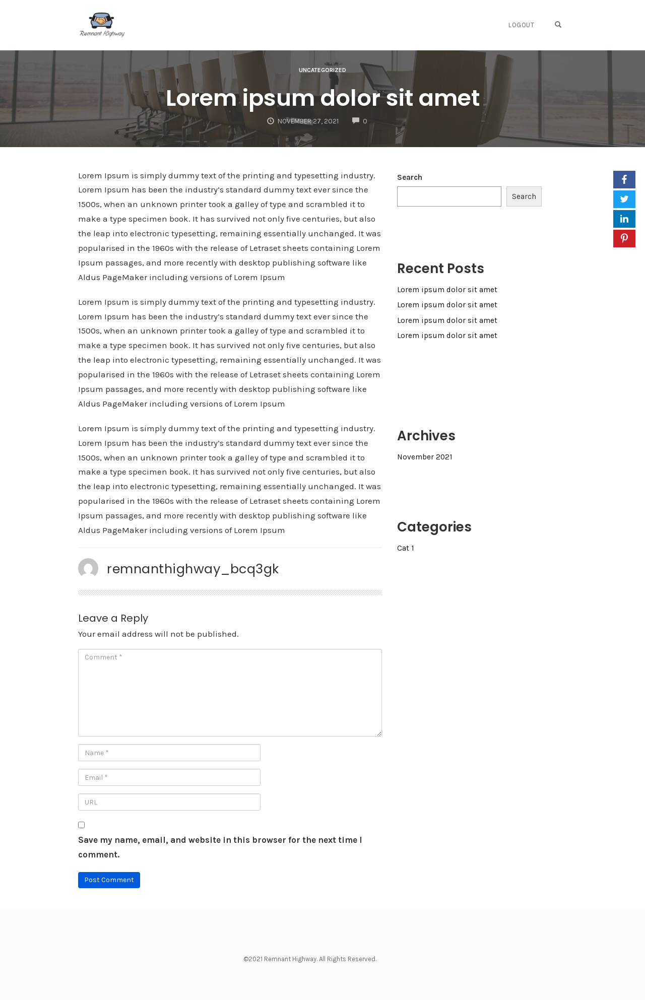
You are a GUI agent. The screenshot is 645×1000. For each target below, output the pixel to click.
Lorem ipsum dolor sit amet (323, 98)
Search (409, 177)
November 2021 (425, 456)
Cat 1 (405, 548)
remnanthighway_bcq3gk (193, 569)
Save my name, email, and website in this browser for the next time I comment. (220, 847)
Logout (521, 25)
